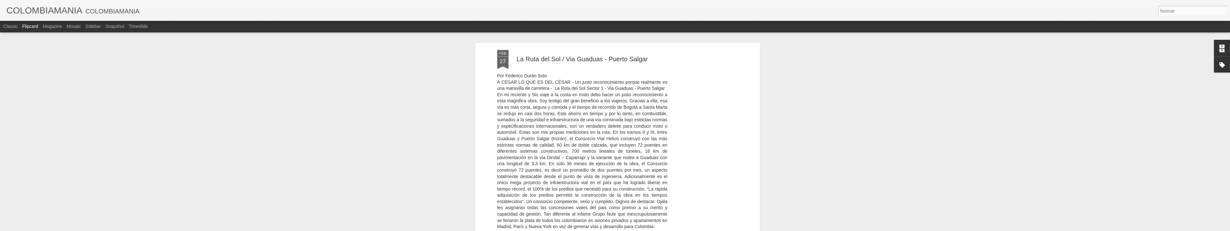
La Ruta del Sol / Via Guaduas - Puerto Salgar (582, 48)
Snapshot (114, 26)
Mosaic (73, 26)
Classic (10, 26)
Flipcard (30, 26)
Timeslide (138, 26)
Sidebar (93, 26)
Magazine (52, 26)
